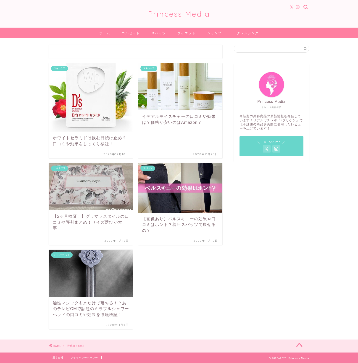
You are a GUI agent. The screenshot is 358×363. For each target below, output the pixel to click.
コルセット (131, 33)
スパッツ (158, 33)
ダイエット (186, 33)
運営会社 (58, 357)
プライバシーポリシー (84, 357)
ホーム (104, 33)
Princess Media (179, 13)
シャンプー (216, 33)
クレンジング (248, 33)
